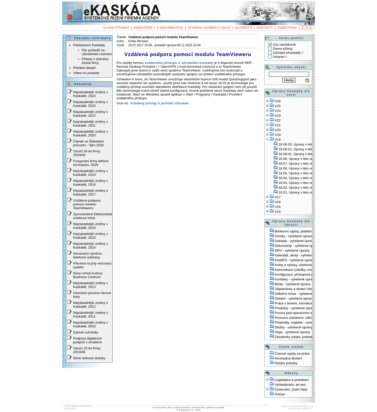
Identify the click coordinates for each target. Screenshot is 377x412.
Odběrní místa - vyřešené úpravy (299, 294)
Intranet (278, 57)
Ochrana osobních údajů (209, 28)
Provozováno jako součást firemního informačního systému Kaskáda (188, 407)
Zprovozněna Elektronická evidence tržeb (92, 216)
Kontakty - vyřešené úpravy (295, 279)
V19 (278, 135)
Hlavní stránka (116, 28)
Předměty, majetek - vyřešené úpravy (302, 322)
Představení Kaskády (89, 45)
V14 (278, 211)
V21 (278, 125)
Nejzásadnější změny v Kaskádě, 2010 (90, 324)
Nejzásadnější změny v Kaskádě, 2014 (90, 245)
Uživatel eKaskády (287, 53)
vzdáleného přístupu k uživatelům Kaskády (178, 63)
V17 (278, 197)
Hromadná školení (288, 358)
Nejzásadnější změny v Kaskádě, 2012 (90, 304)
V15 (278, 207)
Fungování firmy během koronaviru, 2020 (91, 163)
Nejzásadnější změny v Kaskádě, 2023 (90, 104)
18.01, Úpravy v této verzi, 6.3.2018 (305, 192)
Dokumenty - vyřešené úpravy (297, 246)
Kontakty (265, 28)
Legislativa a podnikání (292, 380)
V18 (278, 139)
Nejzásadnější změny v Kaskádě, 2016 (90, 226)
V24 (278, 111)
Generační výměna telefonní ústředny (87, 255)
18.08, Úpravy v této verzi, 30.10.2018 (307, 159)
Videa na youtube (86, 73)
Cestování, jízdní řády (291, 389)
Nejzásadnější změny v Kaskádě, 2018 (90, 182)
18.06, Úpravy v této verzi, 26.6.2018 (306, 168)
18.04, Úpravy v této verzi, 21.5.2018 (306, 178)
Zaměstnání (287, 28)
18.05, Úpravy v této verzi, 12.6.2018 (306, 173)
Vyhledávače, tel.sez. (290, 384)
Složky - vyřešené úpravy (293, 327)
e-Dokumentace (170, 28)
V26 (278, 101)
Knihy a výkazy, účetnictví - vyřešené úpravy (308, 265)
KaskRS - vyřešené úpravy (295, 260)
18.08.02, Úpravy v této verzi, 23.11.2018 (309, 149)
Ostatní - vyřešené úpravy (294, 298)
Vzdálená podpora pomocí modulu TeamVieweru (86, 204)
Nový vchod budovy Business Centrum (87, 275)
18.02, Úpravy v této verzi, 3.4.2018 (305, 187)
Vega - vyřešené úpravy (292, 332)
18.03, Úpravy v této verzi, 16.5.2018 (306, 183)
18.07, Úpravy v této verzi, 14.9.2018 (306, 163)
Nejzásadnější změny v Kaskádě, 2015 (90, 235)
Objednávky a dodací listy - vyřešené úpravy (308, 289)
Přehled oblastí (84, 68)
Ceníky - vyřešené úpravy (294, 236)
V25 (278, 106)
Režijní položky (286, 363)
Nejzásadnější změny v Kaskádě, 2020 (90, 133)
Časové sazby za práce (292, 353)
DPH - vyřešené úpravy (292, 250)
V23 (278, 115)
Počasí (280, 394)
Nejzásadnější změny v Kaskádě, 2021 (90, 123)
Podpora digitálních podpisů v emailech (87, 340)
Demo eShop (283, 49)
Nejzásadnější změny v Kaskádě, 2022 (90, 113)
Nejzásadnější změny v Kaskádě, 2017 (90, 192)
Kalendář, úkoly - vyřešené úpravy (300, 255)
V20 (278, 130)
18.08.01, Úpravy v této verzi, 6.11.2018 (308, 154)
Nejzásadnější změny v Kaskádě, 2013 (90, 285)
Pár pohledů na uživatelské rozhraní (97, 52)
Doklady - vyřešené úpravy (295, 241)
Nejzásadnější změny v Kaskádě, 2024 (90, 94)
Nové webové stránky (89, 358)
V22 (278, 120)
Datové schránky (85, 332)
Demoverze (143, 28)
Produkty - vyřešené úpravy (295, 308)
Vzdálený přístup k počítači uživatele (159, 103)
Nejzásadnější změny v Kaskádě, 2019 (90, 173)
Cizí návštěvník (284, 44)
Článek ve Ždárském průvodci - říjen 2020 (88, 143)
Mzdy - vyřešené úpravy (292, 284)
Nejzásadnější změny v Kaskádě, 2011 (90, 314)
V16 (278, 202)
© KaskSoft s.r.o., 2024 (188, 410)
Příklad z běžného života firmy (95, 61)
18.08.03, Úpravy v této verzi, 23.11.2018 (309, 144)
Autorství (243, 28)
